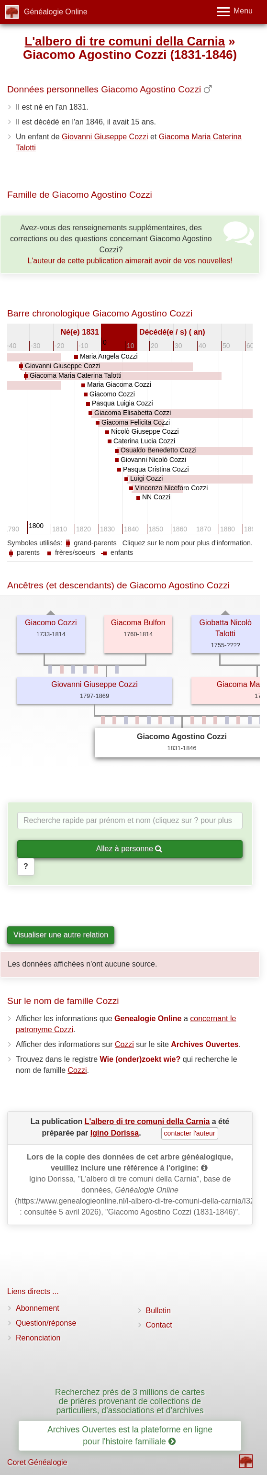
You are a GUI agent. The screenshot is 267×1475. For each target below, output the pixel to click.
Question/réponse (46, 1323)
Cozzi (124, 1044)
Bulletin (158, 1310)
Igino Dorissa (114, 1133)
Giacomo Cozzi (51, 623)
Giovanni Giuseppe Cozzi (105, 137)
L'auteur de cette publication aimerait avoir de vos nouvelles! (129, 261)
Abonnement (37, 1308)
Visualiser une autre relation (60, 935)
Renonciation (38, 1338)
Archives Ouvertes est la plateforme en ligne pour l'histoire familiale (129, 1435)
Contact (159, 1325)
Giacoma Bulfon (138, 623)
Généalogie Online (56, 12)
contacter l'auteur (189, 1133)
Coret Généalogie (37, 1462)
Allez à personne (129, 848)
